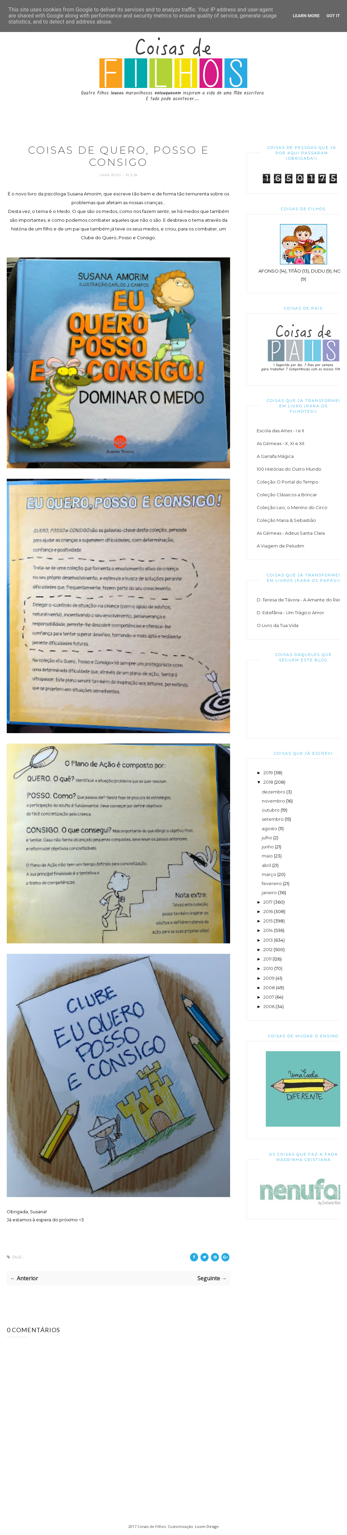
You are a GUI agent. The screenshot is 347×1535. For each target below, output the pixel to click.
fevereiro (272, 883)
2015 (268, 920)
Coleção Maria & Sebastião (286, 520)
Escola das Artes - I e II (280, 430)
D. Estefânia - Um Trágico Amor (290, 612)
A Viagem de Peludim (280, 546)
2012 (268, 949)
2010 (268, 968)
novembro (273, 801)
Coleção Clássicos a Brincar (287, 494)
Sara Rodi (111, 175)
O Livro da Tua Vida (277, 625)
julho (267, 837)
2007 (268, 997)
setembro (273, 819)
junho (268, 846)
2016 (268, 911)
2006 (269, 1006)
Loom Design (207, 1526)
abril (266, 865)
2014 (268, 930)
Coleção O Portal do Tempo (287, 481)
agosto (269, 828)
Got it (333, 15)
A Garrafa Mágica (275, 456)
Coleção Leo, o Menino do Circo (292, 507)
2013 (268, 940)
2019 (268, 772)
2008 (269, 987)
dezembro (273, 791)
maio (267, 855)
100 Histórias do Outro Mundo (289, 469)
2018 (268, 782)
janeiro (269, 892)
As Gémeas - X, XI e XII (280, 443)
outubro (271, 810)
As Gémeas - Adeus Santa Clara (291, 533)
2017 (268, 902)
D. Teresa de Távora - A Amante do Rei (298, 599)
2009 (269, 978)
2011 (267, 959)
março (269, 874)
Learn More (306, 15)
